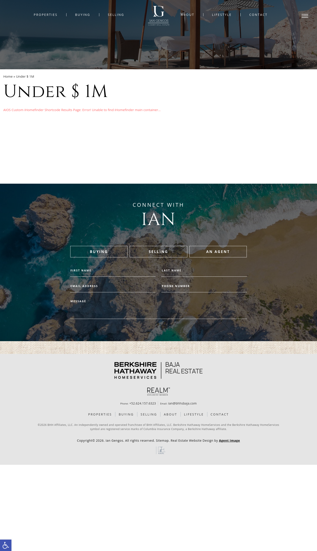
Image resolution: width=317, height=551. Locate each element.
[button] (5, 545)
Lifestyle (222, 15)
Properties (45, 15)
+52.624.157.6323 (142, 403)
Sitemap (162, 440)
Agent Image (229, 440)
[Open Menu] (305, 16)
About (187, 15)
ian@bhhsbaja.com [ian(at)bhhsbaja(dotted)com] (182, 403)
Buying (82, 15)
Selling (116, 15)
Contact (258, 15)
